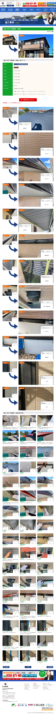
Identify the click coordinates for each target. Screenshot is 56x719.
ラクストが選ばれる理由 (10, 9)
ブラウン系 (16, 67)
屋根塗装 (25, 64)
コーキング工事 (16, 64)
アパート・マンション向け (47, 685)
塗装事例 (24, 9)
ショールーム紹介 (45, 9)
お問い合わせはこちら (52, 9)
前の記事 (49, 667)
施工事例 (35, 683)
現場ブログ (38, 9)
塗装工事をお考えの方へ (3, 9)
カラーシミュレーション (47, 689)
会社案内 (26, 688)
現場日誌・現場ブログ (37, 685)
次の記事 (6, 667)
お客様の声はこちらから (28, 99)
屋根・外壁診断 (45, 688)
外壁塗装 (21, 64)
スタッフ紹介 (27, 689)
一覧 (28, 667)
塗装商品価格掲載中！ (17, 9)
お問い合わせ (36, 688)
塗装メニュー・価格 (46, 683)
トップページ (27, 683)
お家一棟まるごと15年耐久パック (48, 684)
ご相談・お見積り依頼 (30, 675)
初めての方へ (27, 684)
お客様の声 (31, 9)
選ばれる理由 (27, 685)
